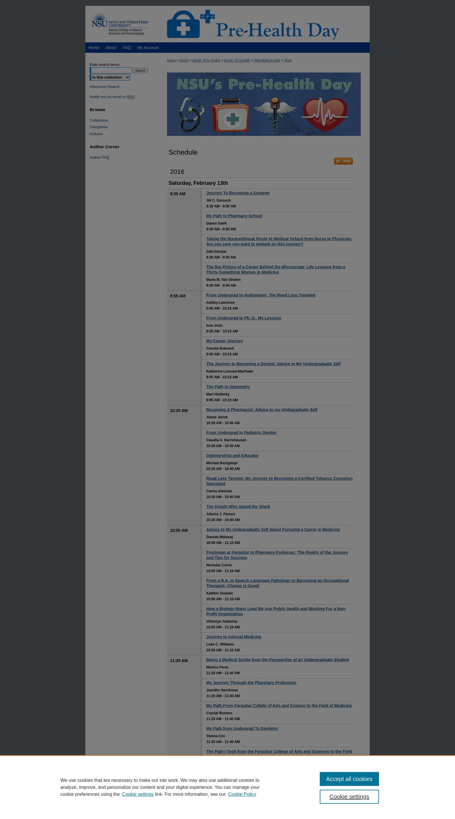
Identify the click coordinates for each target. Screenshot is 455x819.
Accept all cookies (349, 779)
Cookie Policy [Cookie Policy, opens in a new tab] (242, 794)
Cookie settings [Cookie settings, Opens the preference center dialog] (349, 796)
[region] (227, 787)
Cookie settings (138, 794)
